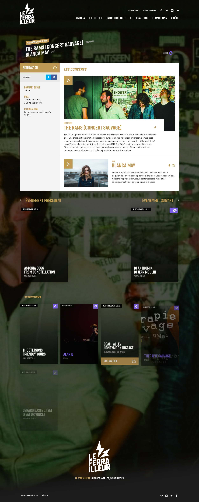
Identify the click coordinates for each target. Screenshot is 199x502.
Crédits (44, 495)
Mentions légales (29, 495)
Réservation (40, 67)
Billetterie (96, 18)
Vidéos (175, 18)
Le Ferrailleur (139, 18)
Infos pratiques (116, 18)
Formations (159, 18)
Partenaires (150, 11)
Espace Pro (134, 11)
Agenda (80, 18)
